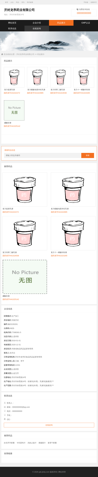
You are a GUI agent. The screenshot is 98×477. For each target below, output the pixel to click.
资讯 (22, 2)
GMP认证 (85, 23)
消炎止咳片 (32, 443)
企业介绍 (37, 23)
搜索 (87, 155)
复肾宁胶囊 (52, 443)
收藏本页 (94, 2)
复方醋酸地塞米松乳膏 (36, 90)
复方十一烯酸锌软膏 (82, 90)
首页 (6, 2)
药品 (17, 2)
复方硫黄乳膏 (9, 90)
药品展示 (61, 23)
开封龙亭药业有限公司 (25, 54)
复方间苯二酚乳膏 (58, 90)
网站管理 (62, 472)
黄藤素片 (42, 443)
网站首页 (12, 23)
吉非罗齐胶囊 (9, 443)
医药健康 (30, 2)
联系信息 (12, 28)
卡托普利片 (21, 443)
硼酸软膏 (7, 123)
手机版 (86, 2)
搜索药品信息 (9, 150)
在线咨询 (37, 28)
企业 (12, 2)
